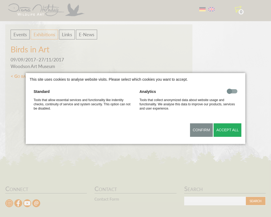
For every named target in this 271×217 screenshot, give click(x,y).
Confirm (201, 130)
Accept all (227, 130)
